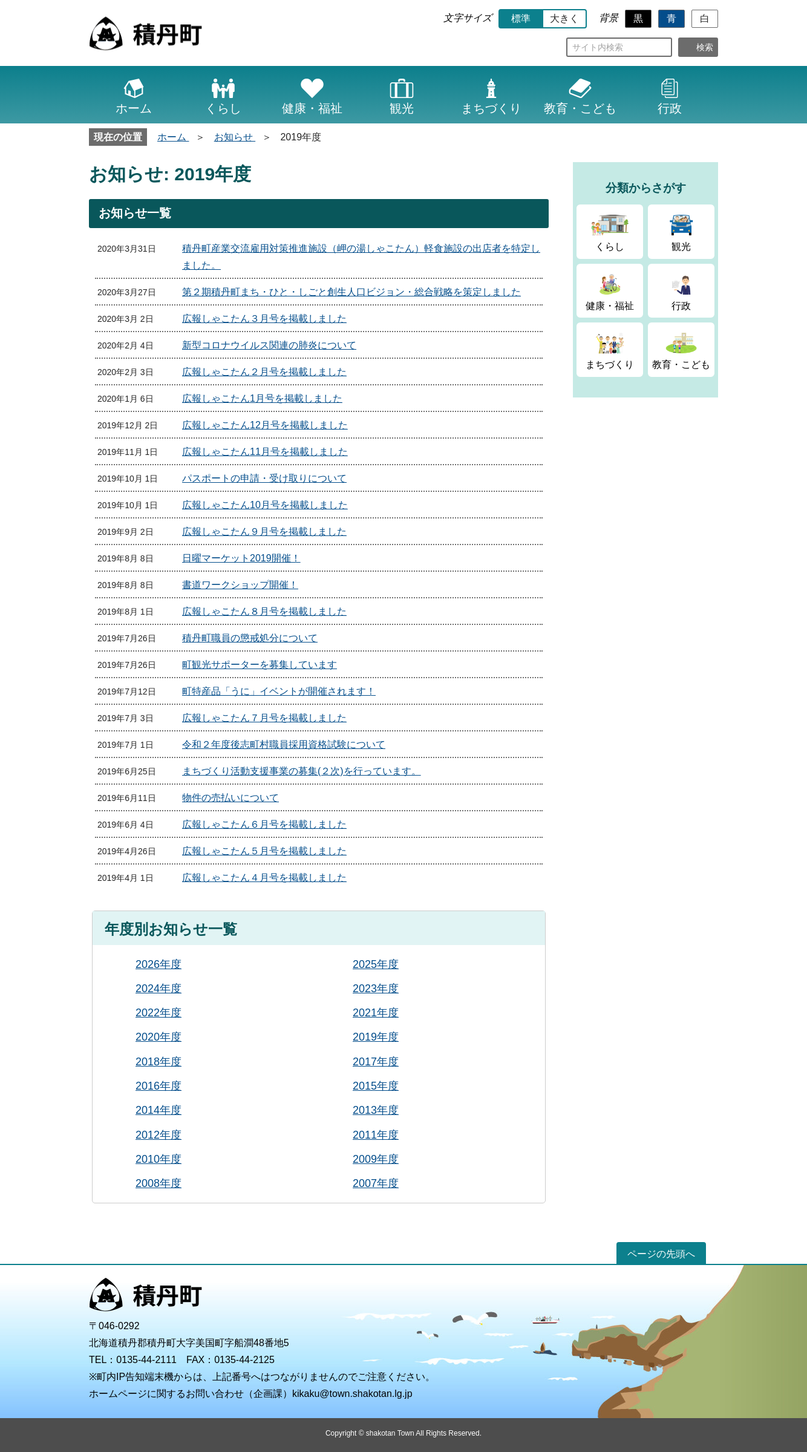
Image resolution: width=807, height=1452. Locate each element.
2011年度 (376, 1135)
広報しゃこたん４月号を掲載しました (264, 877)
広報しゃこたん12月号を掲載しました (265, 425)
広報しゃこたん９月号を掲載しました (264, 531)
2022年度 (158, 1013)
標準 (521, 18)
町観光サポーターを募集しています (259, 664)
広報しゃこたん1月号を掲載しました (262, 398)
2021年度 (376, 1013)
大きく (564, 18)
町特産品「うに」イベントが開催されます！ (279, 691)
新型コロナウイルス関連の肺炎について (269, 345)
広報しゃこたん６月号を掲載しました (264, 824)
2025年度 (376, 964)
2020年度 (158, 1037)
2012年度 (158, 1135)
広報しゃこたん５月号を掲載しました (264, 851)
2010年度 (158, 1159)
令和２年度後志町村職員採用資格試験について (283, 744)
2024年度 (158, 989)
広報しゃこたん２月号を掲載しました (264, 372)
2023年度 (376, 989)
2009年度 (376, 1159)
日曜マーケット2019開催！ (241, 558)
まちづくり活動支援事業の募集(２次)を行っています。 (301, 771)
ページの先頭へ (661, 1254)
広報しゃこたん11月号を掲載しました (265, 451)
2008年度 (158, 1183)
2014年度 (158, 1110)
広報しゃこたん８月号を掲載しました (264, 611)
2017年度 (376, 1062)
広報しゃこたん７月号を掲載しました (264, 718)
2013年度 (376, 1110)
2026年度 (158, 964)
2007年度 (376, 1183)
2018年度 (158, 1062)
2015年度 (376, 1086)
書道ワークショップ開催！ (240, 585)
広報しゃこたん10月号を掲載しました (265, 505)
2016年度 (158, 1086)
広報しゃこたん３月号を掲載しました (264, 318)
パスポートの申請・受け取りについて (264, 478)
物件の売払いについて (230, 798)
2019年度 (376, 1037)
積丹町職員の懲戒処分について (250, 638)
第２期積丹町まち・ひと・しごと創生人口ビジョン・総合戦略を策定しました (351, 292)
